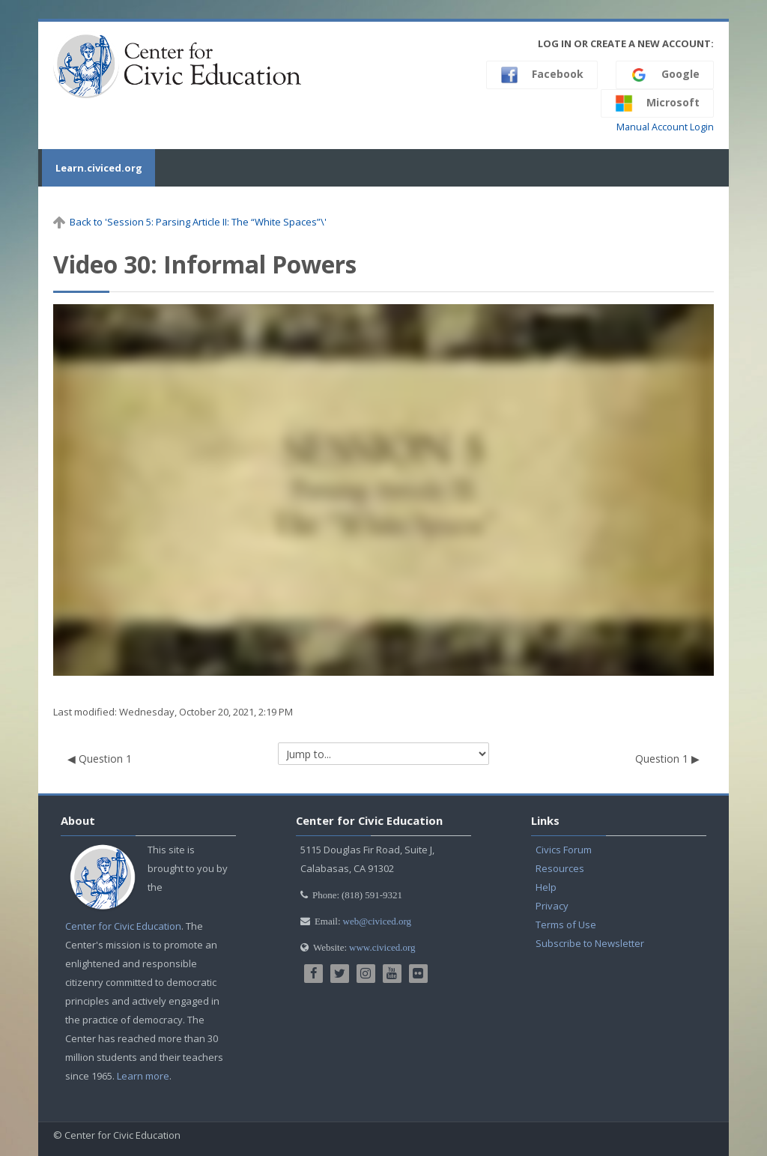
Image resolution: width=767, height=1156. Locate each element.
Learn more (143, 1076)
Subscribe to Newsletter (590, 943)
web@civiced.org (377, 921)
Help (546, 887)
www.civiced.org (382, 947)
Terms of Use (566, 924)
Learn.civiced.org (96, 168)
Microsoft (657, 103)
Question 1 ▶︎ (667, 758)
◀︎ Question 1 (99, 758)
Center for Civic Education (123, 926)
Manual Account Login (665, 127)
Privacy (552, 906)
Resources (560, 868)
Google (665, 75)
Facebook (541, 75)
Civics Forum (564, 849)
